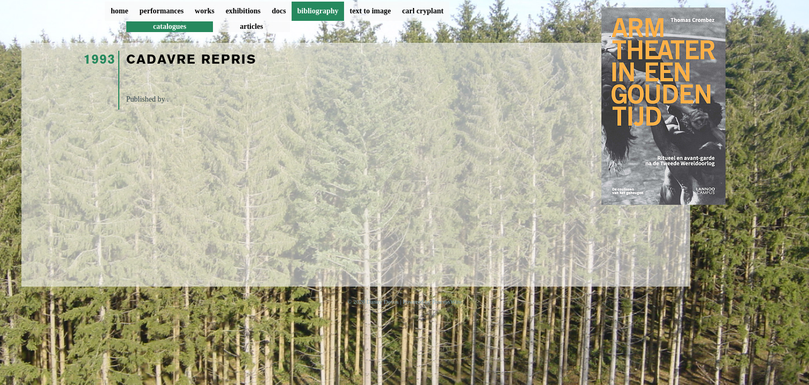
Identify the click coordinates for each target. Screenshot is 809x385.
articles (251, 26)
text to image (370, 11)
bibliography (317, 11)
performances (162, 11)
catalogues (169, 26)
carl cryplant (422, 11)
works (205, 11)
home (119, 11)
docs (279, 11)
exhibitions (243, 11)
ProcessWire (447, 301)
